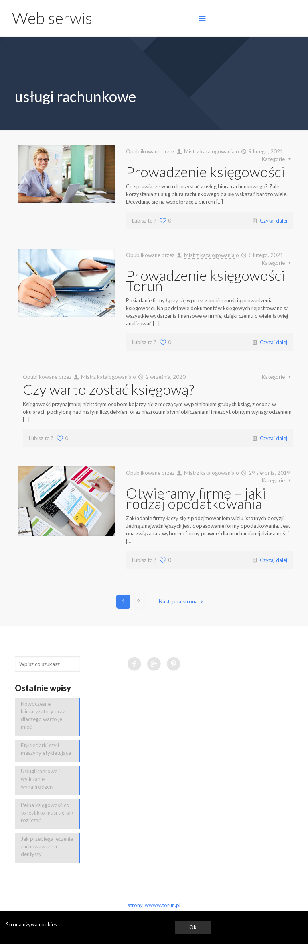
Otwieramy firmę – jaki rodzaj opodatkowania (196, 498)
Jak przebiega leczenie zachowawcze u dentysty (47, 846)
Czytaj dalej (273, 220)
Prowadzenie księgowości (205, 171)
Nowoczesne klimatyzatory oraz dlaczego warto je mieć (43, 715)
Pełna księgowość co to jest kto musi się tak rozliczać (47, 812)
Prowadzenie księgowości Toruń (205, 280)
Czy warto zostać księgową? (108, 389)
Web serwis (52, 18)
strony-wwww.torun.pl (154, 905)
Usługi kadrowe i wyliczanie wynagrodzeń (40, 779)
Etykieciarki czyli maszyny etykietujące (46, 749)
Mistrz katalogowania (209, 151)
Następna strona (182, 601)
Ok (193, 927)
